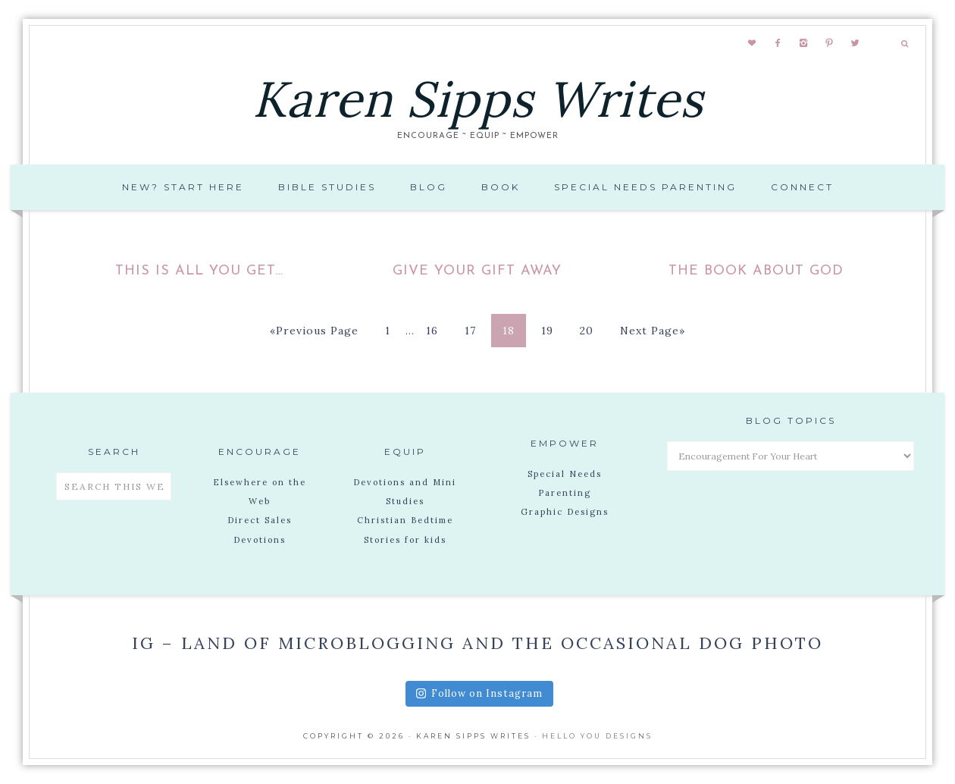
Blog (428, 187)
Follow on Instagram (479, 693)
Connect (802, 187)
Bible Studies (327, 187)
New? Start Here (183, 187)
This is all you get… (199, 271)
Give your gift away (477, 271)
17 (470, 330)
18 (509, 330)
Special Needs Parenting (645, 187)
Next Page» (652, 330)
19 (547, 330)
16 (432, 330)
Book (500, 187)
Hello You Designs (597, 736)
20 (586, 330)
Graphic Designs (565, 511)
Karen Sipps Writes (477, 98)
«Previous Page (314, 330)
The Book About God (756, 271)
